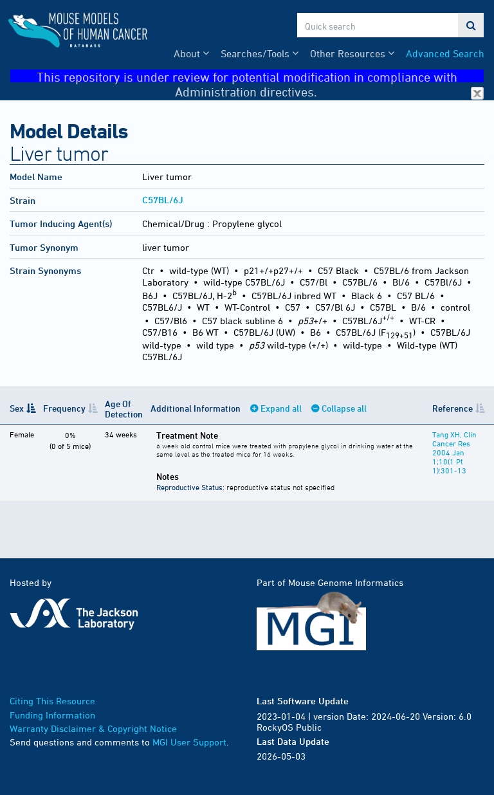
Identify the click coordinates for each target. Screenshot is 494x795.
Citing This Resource (52, 700)
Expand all (281, 408)
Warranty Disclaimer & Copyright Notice (93, 728)
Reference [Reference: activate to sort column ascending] (452, 408)
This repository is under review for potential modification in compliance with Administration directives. (260, 76)
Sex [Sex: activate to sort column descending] (17, 408)
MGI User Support (189, 741)
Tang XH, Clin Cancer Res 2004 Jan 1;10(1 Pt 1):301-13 (454, 452)
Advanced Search (445, 53)
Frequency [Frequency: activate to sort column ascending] (64, 408)
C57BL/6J (162, 199)
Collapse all (344, 408)
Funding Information (52, 714)
